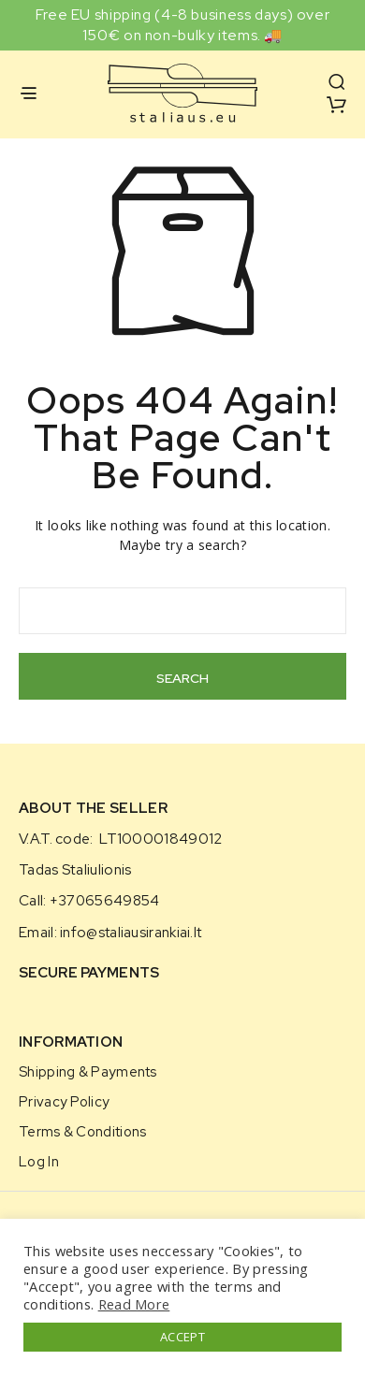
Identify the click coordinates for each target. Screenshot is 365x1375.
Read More (134, 1304)
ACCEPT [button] (182, 1336)
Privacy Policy (64, 1101)
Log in (39, 1161)
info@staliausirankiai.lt (130, 932)
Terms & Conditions (82, 1131)
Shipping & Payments (88, 1071)
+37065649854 (105, 900)
